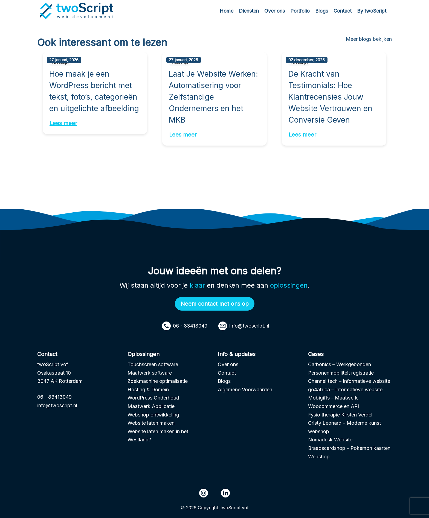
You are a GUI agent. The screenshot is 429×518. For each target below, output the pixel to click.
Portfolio (300, 11)
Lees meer (63, 123)
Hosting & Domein (148, 389)
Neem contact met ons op (215, 303)
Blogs (321, 11)
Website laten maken (151, 423)
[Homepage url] (77, 10)
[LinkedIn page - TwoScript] (225, 493)
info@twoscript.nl (243, 326)
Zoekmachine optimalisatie (157, 381)
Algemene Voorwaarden (245, 389)
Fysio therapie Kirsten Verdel (340, 415)
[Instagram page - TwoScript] (204, 493)
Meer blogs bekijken (369, 39)
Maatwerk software (149, 373)
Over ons (274, 11)
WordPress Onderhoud (153, 398)
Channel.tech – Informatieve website (349, 381)
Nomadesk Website (330, 439)
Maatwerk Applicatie (151, 406)
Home (226, 11)
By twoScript (371, 11)
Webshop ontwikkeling (153, 415)
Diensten (249, 11)
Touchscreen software (152, 364)
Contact (343, 11)
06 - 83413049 (184, 326)
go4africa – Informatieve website (345, 389)
